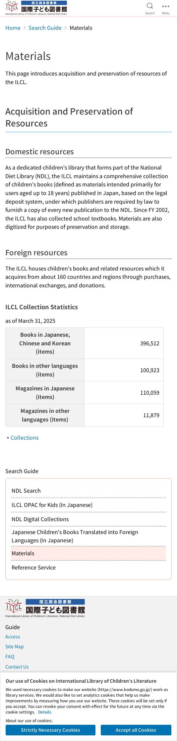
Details (44, 712)
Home (13, 27)
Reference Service (34, 567)
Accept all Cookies (136, 729)
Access (12, 636)
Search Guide (45, 27)
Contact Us (17, 666)
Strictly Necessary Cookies (50, 729)
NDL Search (26, 490)
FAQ (9, 656)
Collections (24, 437)
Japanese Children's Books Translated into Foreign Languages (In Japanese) (75, 536)
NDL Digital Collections (40, 519)
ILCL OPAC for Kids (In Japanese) (52, 505)
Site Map (14, 646)
